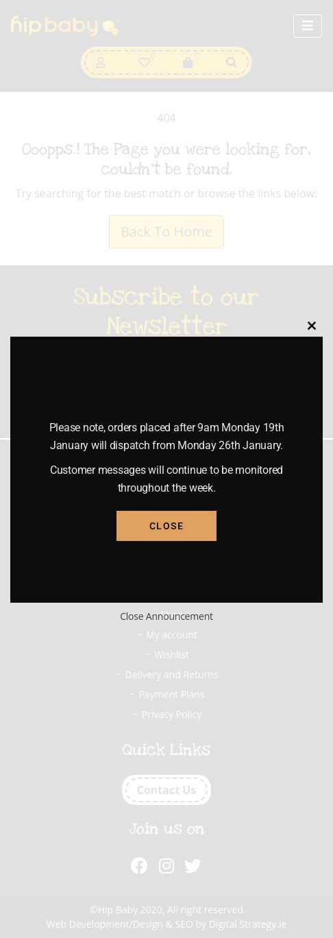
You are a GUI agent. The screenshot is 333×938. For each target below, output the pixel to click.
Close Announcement (166, 616)
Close (166, 525)
